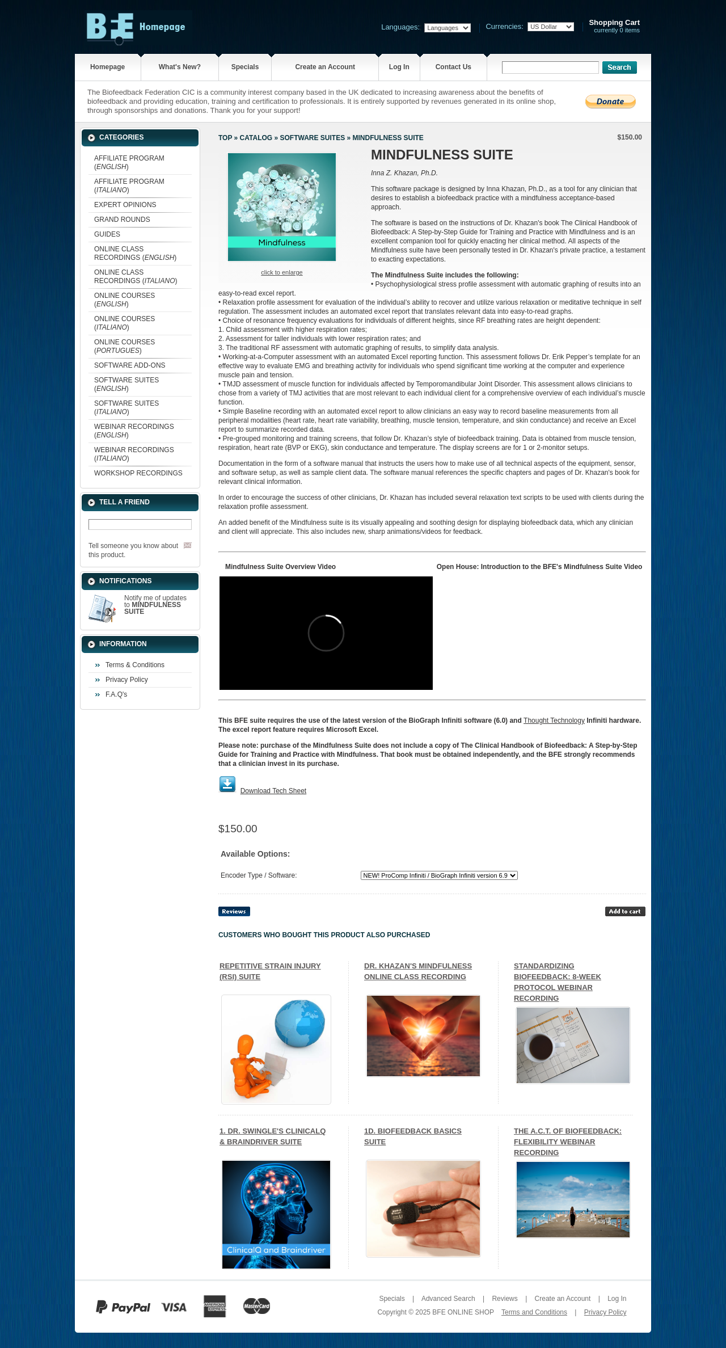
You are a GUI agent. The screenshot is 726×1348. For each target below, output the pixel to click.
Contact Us (453, 67)
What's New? (180, 67)
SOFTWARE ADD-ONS (130, 365)
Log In (399, 67)
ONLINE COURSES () (124, 300)
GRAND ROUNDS (122, 220)
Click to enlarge (281, 272)
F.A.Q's (116, 694)
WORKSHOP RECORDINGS (138, 473)
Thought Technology (554, 720)
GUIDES (107, 234)
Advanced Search (448, 1299)
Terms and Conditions (534, 1312)
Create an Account (325, 67)
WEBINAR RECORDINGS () (134, 431)
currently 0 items (614, 26)
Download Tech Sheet (273, 791)
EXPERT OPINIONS (125, 205)
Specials (245, 67)
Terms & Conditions (134, 665)
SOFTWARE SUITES (312, 138)
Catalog (256, 138)
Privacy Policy (126, 680)
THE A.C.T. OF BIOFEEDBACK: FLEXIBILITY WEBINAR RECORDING (568, 1142)
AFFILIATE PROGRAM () (129, 162)
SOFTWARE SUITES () (126, 384)
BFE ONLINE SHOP (462, 1312)
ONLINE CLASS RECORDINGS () (135, 253)
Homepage (107, 67)
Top (225, 138)
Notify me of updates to (155, 605)
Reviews (504, 1299)
